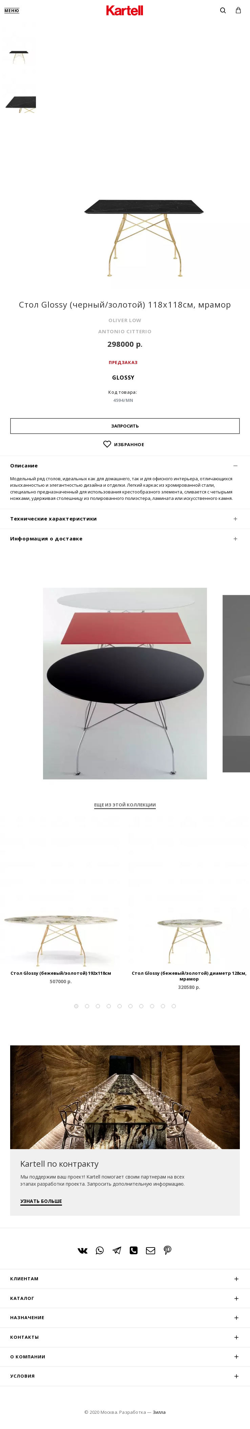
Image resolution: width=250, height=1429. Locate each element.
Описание (24, 465)
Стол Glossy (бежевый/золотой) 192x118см (61, 973)
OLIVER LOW (125, 320)
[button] (76, 1006)
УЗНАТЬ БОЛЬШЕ (41, 1201)
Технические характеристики (53, 518)
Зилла (159, 1412)
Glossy (123, 377)
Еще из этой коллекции (125, 805)
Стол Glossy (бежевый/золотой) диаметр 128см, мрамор (189, 976)
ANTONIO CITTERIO (124, 331)
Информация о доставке (46, 538)
